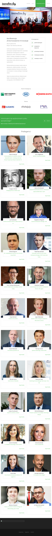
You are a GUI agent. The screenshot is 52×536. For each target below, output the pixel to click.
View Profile (21, 164)
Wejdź (47, 120)
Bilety (33, 3)
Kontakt (48, 3)
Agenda (28, 3)
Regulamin (27, 532)
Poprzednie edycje (40, 3)
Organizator (21, 532)
